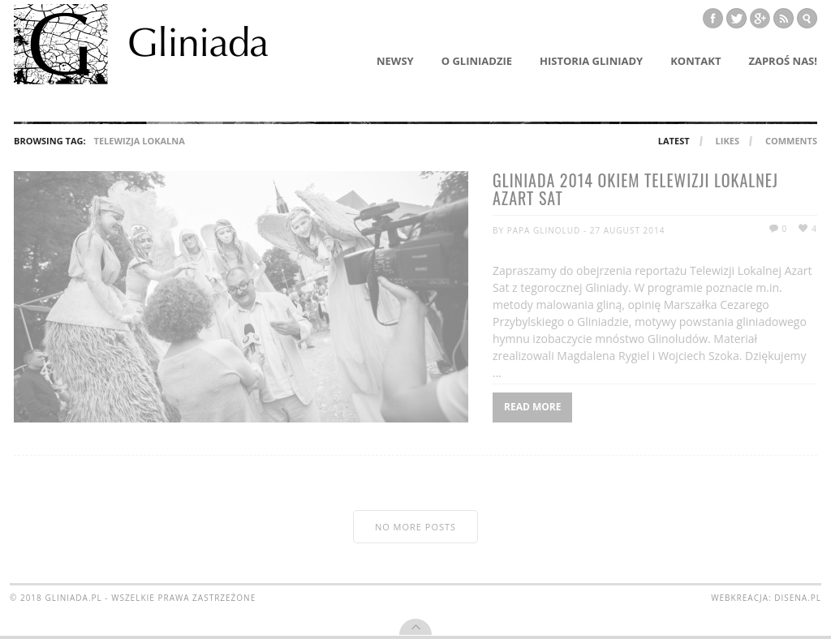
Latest (674, 141)
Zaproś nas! (782, 61)
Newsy (395, 61)
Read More (532, 407)
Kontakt (695, 61)
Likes (727, 141)
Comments (791, 141)
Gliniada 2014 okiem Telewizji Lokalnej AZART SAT (635, 190)
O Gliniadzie (476, 61)
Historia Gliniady (591, 61)
